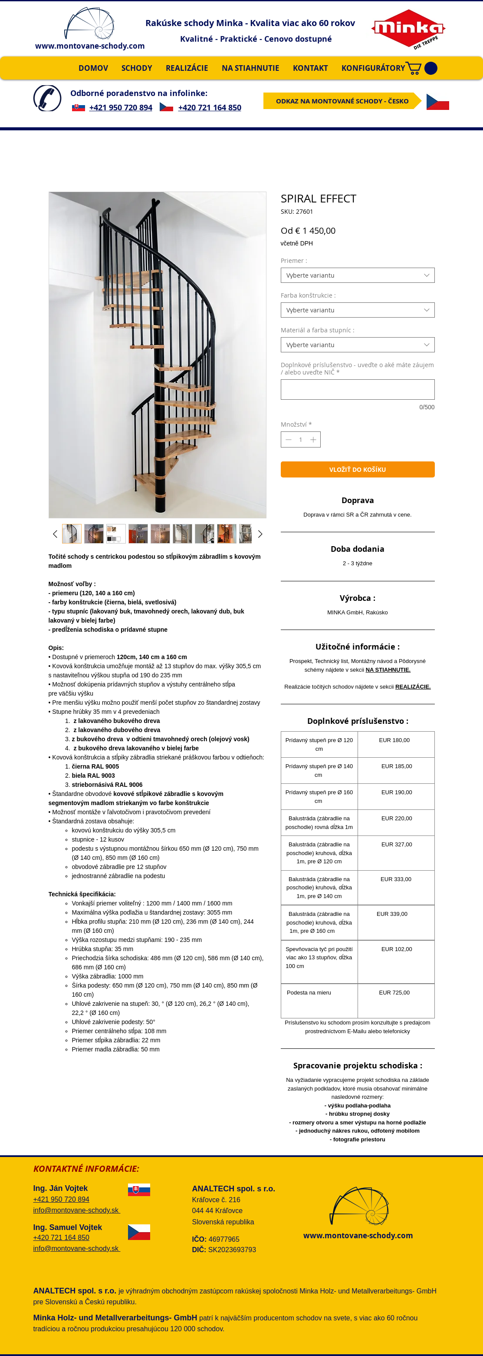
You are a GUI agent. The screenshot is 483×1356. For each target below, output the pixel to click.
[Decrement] (287, 439)
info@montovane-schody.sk (77, 1210)
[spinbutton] (301, 439)
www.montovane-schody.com (90, 46)
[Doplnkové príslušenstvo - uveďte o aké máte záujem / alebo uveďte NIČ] (357, 389)
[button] (421, 68)
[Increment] (314, 439)
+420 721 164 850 (209, 107)
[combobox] (358, 275)
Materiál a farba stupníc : (318, 330)
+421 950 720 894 (120, 107)
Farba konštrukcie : (308, 295)
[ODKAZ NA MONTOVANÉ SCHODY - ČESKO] (342, 101)
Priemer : (294, 260)
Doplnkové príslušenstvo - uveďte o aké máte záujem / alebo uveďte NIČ (357, 368)
